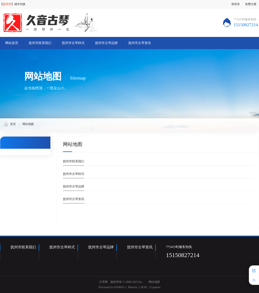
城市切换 (19, 4)
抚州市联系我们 (40, 43)
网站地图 (28, 124)
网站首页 (11, 43)
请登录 (235, 4)
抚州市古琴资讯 (139, 43)
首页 (10, 124)
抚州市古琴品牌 (106, 43)
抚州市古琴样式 (73, 43)
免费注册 (250, 4)
